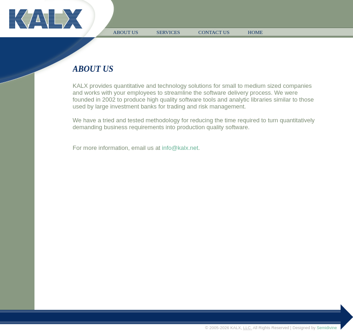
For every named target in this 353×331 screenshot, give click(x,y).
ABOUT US (125, 32)
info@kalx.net (180, 147)
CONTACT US (214, 32)
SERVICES (168, 32)
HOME (255, 32)
